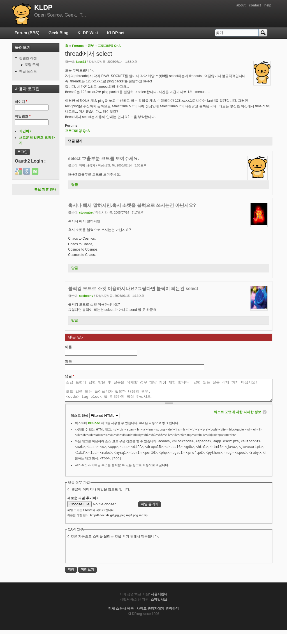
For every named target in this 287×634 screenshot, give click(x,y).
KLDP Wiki (88, 33)
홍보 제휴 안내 (45, 189)
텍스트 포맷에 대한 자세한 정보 (237, 416)
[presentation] (109, 554)
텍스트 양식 (80, 420)
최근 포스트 (28, 71)
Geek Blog (58, 33)
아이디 (21, 102)
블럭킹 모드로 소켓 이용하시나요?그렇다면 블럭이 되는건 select (133, 288)
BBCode (94, 427)
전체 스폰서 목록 (121, 613)
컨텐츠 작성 (28, 58)
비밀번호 (23, 116)
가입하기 (26, 131)
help (267, 5)
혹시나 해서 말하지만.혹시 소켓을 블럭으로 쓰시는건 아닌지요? (132, 205)
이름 (68, 347)
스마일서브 (159, 604)
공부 (91, 45)
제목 (68, 362)
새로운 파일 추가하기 (83, 502)
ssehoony (86, 295)
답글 (74, 185)
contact (255, 5)
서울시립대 (159, 598)
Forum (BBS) (27, 33)
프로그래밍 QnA (109, 45)
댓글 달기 (75, 141)
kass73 (81, 61)
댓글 (69, 376)
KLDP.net (115, 33)
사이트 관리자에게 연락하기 (157, 613)
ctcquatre (86, 212)
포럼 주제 (32, 65)
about (241, 5)
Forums (78, 45)
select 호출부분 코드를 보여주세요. (103, 158)
